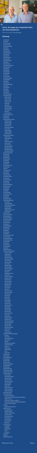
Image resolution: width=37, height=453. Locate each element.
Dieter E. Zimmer (9, 398)
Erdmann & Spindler (9, 381)
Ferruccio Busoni (9, 262)
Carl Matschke (8, 300)
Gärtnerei (7, 346)
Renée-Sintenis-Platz (8, 217)
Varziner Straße (7, 362)
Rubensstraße (7, 228)
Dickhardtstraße (7, 79)
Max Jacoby (8, 295)
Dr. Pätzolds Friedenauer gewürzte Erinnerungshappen (15, 397)
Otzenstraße (7, 197)
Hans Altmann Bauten (9, 376)
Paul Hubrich (8, 128)
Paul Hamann (8, 143)
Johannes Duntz (9, 379)
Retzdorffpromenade (8, 219)
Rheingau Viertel (7, 222)
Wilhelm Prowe (8, 319)
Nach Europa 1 (8, 417)
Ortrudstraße (7, 195)
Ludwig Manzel (8, 130)
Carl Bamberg (8, 254)
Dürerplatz (6, 81)
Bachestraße (7, 49)
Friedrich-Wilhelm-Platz (9, 114)
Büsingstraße (7, 70)
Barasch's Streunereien (10, 395)
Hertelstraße (7, 163)
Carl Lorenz (8, 298)
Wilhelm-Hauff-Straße (8, 370)
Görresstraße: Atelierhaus (9, 135)
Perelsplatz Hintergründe (9, 200)
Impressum (6, 433)
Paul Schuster (8, 328)
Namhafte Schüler (9, 203)
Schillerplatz (7, 233)
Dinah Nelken (8, 308)
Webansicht (32, 442)
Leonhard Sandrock (9, 146)
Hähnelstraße (7, 157)
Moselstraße (7, 189)
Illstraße (6, 168)
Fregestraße (7, 92)
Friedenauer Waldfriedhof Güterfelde (11, 333)
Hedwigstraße (7, 162)
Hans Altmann (8, 374)
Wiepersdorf (8, 425)
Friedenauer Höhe (8, 95)
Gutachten (7, 103)
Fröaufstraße (7, 116)
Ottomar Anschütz (9, 252)
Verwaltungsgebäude (9, 338)
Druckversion (5, 442)
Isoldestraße (7, 171)
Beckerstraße (7, 54)
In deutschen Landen (9, 416)
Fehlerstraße (7, 90)
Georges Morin (8, 133)
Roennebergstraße (8, 225)
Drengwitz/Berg (8, 270)
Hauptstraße (7, 160)
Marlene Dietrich (9, 265)
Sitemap (11, 442)
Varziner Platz (7, 360)
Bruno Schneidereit (9, 390)
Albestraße (6, 47)
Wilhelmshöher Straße (8, 371)
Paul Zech (7, 330)
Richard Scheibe (9, 147)
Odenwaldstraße (7, 192)
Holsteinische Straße (8, 165)
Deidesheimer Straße (8, 78)
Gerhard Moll (8, 306)
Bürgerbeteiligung (9, 108)
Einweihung (8, 336)
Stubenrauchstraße (8, 249)
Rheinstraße (7, 224)
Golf (6, 430)
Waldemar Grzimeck (9, 149)
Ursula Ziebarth (8, 332)
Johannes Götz (8, 125)
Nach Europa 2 (8, 419)
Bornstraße (6, 62)
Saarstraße (6, 230)
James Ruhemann (9, 389)
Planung (7, 335)
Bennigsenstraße (8, 57)
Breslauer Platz (7, 63)
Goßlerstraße (7, 154)
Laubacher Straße (8, 179)
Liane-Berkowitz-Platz (8, 184)
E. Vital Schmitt (8, 144)
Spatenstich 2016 (9, 106)
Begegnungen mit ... (9, 409)
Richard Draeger (9, 378)
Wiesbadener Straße (8, 368)
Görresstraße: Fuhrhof (8, 152)
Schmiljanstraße (7, 236)
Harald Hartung (8, 279)
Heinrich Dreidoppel (9, 268)
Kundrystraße (7, 178)
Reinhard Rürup (8, 324)
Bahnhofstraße (7, 51)
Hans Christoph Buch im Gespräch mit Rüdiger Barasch (15, 401)
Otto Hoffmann (8, 384)
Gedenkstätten (8, 349)
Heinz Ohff (8, 314)
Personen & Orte (8, 43)
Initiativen (7, 422)
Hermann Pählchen (9, 387)
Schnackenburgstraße (8, 238)
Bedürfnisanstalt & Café (10, 209)
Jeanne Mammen (9, 305)
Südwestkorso (7, 354)
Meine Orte (8, 432)
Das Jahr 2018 (8, 100)
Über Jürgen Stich (8, 424)
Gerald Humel (8, 293)
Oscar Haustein (8, 282)
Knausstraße (7, 173)
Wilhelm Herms (8, 284)
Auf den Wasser (8, 414)
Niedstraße (6, 190)
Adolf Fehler (8, 274)
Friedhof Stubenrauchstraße (10, 251)
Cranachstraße (7, 76)
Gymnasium (8, 201)
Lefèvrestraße (7, 182)
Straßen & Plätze (8, 44)
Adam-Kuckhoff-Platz (8, 46)
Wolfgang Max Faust (9, 273)
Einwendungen (8, 109)
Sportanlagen (8, 211)
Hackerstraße (7, 155)
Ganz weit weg (8, 420)
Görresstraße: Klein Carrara (9, 119)
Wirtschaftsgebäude (9, 344)
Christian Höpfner (9, 290)
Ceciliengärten (7, 73)
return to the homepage (17, 32)
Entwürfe (7, 111)
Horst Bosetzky (8, 260)
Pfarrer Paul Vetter (9, 317)
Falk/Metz (7, 271)
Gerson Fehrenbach (9, 276)
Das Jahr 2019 (8, 98)
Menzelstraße (7, 187)
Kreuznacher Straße (8, 176)
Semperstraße (7, 241)
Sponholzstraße (7, 246)
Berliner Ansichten (9, 411)
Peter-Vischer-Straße (8, 214)
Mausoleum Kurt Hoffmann (10, 343)
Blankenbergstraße (8, 60)
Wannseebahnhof (8, 365)
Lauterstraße (7, 181)
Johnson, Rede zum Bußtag (11, 403)
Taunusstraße (7, 355)
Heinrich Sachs (8, 325)
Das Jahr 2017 (8, 101)
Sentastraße (7, 243)
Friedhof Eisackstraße (8, 84)
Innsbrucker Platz (8, 170)
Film (6, 351)
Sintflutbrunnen (8, 208)
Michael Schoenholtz (9, 151)
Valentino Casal (8, 120)
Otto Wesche (8, 136)
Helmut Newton (8, 309)
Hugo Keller (8, 297)
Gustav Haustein (9, 281)
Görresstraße (7, 117)
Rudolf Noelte (8, 311)
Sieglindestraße (7, 244)
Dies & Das (8, 352)
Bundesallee (7, 68)
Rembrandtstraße (8, 216)
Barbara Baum (8, 255)
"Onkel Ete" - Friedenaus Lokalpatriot (12, 400)
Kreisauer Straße (8, 174)
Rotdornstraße (7, 227)
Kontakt (6, 435)
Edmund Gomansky (9, 141)
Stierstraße (6, 247)
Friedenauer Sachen (8, 392)
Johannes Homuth (9, 292)
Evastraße (6, 89)
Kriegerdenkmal (8, 206)
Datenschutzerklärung (8, 436)
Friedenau (6, 41)
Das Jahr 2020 (8, 97)
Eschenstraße (7, 87)
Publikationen (8, 428)
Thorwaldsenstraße (8, 357)
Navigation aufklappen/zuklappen (18, 24)
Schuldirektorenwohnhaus (10, 205)
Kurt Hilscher (8, 287)
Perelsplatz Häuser (8, 198)
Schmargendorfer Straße (9, 235)
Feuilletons (8, 427)
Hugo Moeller (8, 301)
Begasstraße (7, 55)
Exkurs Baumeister (8, 373)
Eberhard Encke (8, 124)
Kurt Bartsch (8, 263)
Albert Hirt (7, 289)
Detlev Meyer (8, 303)
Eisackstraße (7, 82)
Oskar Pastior (8, 316)
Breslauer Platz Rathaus (9, 65)
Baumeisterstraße (8, 52)
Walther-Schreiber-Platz (9, 363)
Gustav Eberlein (8, 122)
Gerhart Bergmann (9, 257)
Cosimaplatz (7, 74)
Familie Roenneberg (9, 322)
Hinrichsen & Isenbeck (10, 127)
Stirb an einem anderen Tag (11, 406)
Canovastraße (7, 71)
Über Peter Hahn (8, 408)
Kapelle (7, 341)
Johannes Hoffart (9, 138)
